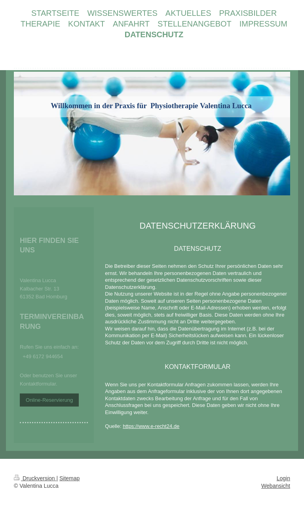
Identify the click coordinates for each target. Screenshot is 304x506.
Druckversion (35, 478)
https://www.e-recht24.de (151, 426)
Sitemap (69, 478)
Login (283, 478)
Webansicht (275, 486)
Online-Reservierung (49, 400)
